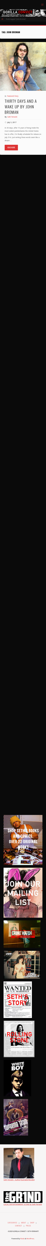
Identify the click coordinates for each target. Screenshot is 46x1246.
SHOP (32, 1223)
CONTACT (18, 1226)
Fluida (22, 1239)
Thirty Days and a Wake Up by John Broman (21, 106)
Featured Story (12, 96)
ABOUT (23, 1223)
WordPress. (30, 1239)
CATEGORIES (12, 1223)
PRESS (28, 1226)
